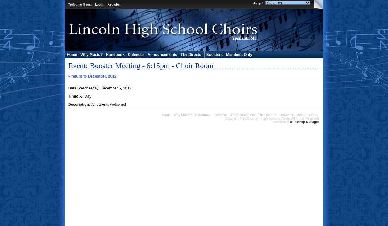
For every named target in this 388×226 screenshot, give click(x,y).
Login (99, 4)
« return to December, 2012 (92, 76)
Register (114, 4)
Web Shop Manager (304, 122)
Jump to (259, 3)
